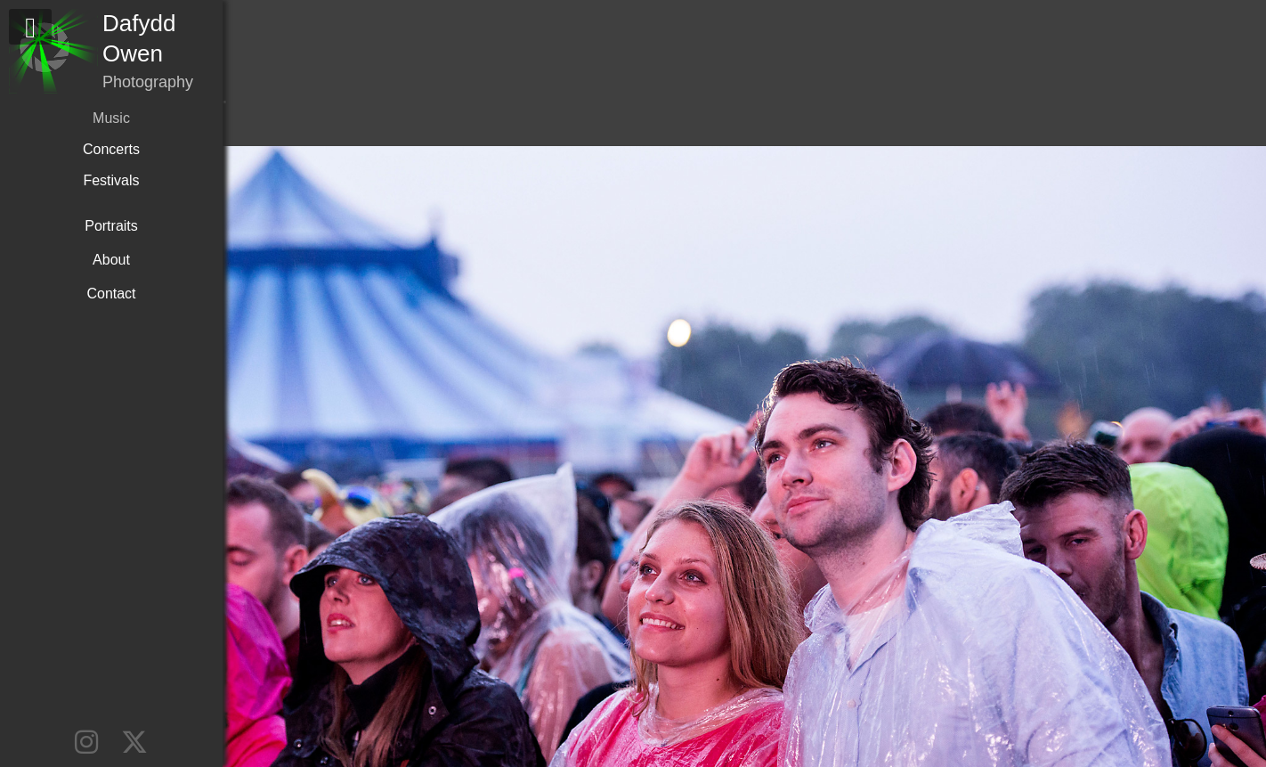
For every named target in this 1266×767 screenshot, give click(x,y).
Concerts (111, 149)
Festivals (111, 180)
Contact (110, 293)
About (111, 259)
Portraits (111, 225)
